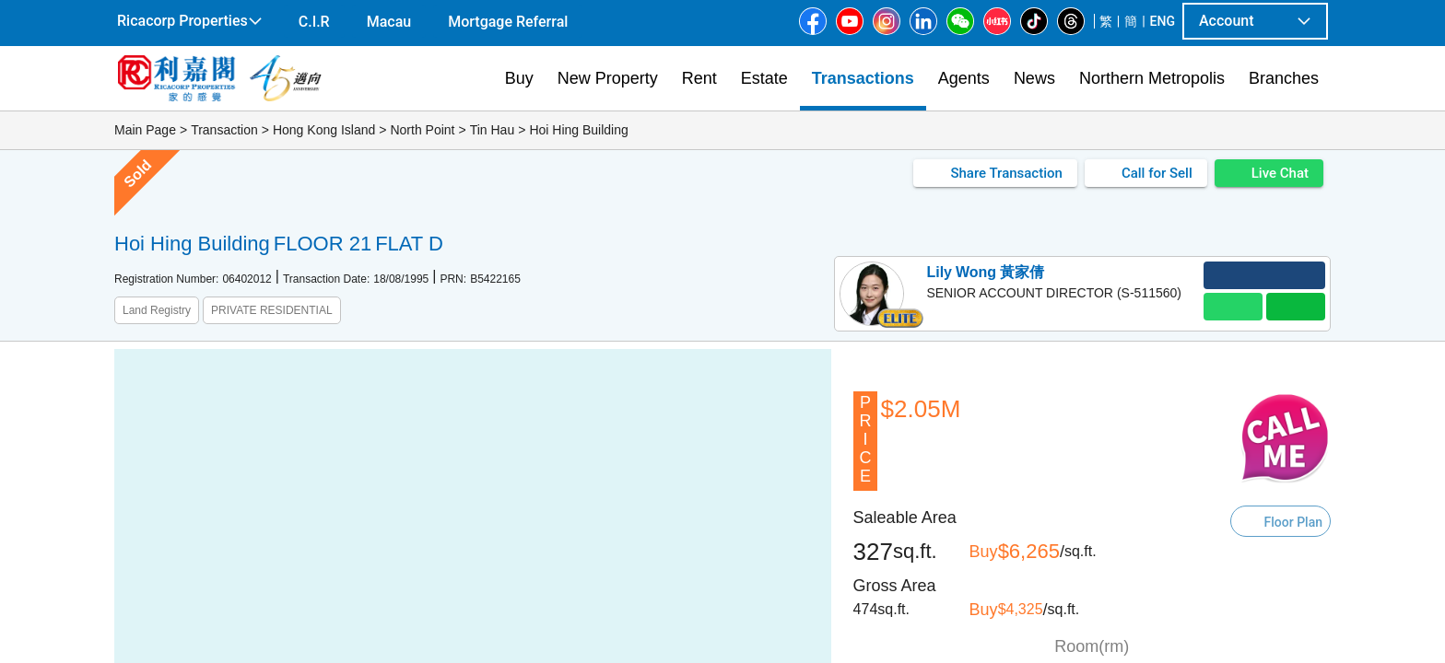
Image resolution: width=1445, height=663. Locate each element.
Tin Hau (492, 129)
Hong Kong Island (324, 129)
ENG (1162, 21)
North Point (422, 129)
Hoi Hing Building (578, 129)
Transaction (224, 129)
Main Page (145, 129)
